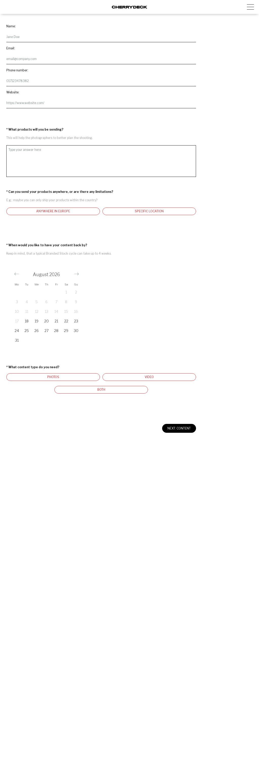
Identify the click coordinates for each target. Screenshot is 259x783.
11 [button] (26, 311)
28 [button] (56, 330)
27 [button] (47, 330)
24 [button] (17, 330)
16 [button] (76, 311)
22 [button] (66, 321)
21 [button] (56, 321)
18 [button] (27, 321)
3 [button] (17, 302)
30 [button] (76, 330)
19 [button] (36, 321)
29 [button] (66, 330)
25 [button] (27, 330)
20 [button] (46, 321)
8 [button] (66, 302)
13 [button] (46, 311)
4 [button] (27, 302)
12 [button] (36, 311)
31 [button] (17, 340)
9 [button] (76, 302)
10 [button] (17, 311)
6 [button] (46, 302)
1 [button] (66, 292)
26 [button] (36, 330)
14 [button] (56, 311)
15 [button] (66, 311)
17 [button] (17, 321)
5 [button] (36, 302)
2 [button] (76, 292)
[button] (16, 274)
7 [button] (56, 302)
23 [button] (76, 321)
